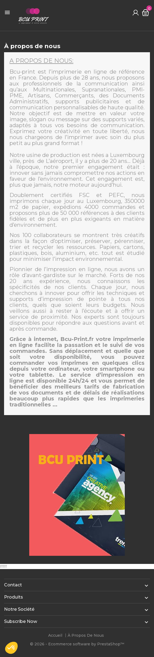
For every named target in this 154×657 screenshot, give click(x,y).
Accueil (55, 635)
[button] (11, 647)
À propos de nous (86, 635)
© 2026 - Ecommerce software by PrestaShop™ (77, 644)
